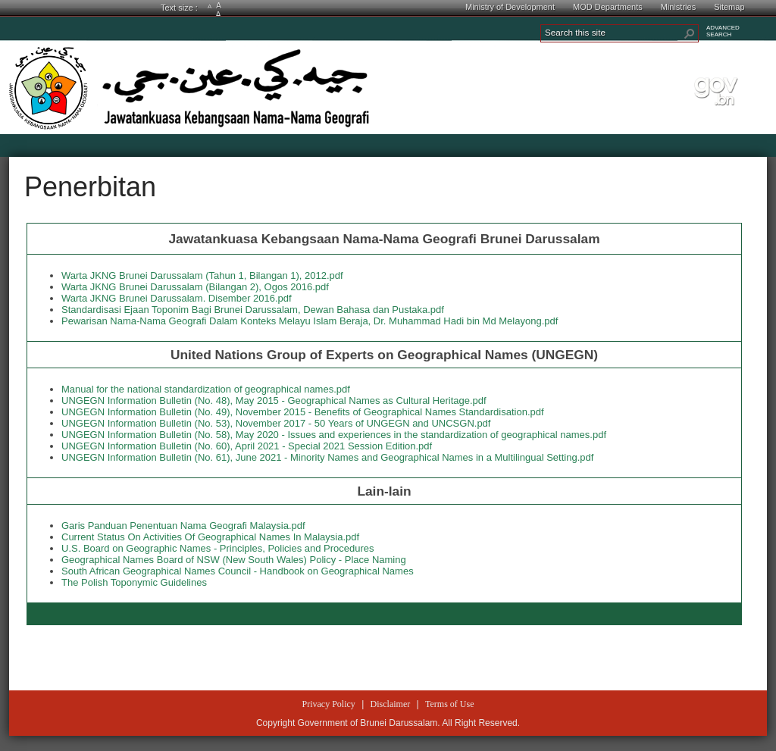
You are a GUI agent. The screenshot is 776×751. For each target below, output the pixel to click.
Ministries (678, 6)
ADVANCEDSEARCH (723, 31)
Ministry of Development (510, 6)
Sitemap (729, 6)
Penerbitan (90, 186)
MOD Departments (608, 6)
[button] (689, 33)
